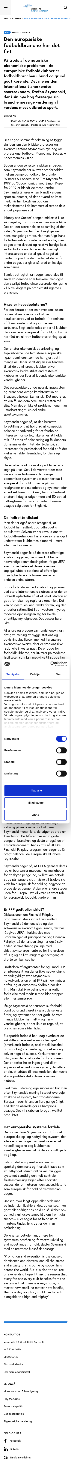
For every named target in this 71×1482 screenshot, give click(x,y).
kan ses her (27, 959)
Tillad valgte (35, 802)
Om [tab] (58, 674)
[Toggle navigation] (5, 7)
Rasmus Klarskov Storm (35, 122)
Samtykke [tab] (12, 674)
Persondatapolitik (13, 1406)
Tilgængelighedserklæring (18, 1421)
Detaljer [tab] (35, 674)
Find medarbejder (13, 1364)
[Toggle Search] (65, 7)
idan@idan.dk (11, 1357)
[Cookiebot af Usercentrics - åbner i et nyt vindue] (51, 663)
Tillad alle (35, 790)
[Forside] (35, 7)
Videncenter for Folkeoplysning (21, 1391)
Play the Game (12, 1398)
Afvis (35, 815)
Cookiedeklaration (14, 1413)
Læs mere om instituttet (17, 1372)
